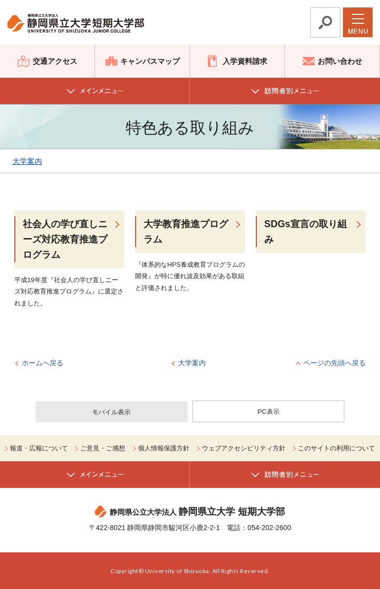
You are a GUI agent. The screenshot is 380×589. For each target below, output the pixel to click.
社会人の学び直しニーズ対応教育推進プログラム (65, 239)
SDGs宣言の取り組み (305, 231)
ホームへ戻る (42, 363)
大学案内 (27, 161)
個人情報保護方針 (164, 448)
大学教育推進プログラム (185, 231)
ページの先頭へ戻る (334, 363)
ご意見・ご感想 (102, 448)
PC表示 (269, 411)
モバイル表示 (111, 412)
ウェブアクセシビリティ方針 (243, 448)
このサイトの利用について (336, 448)
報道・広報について (39, 448)
